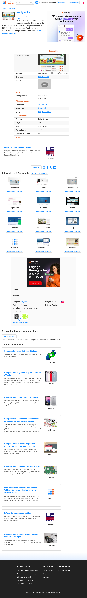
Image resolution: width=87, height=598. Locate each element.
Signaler (36, 167)
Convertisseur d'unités (25, 580)
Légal (45, 574)
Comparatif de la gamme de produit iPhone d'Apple (22, 374)
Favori (19, 17)
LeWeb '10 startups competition (17, 147)
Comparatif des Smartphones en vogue (21, 397)
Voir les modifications (20, 323)
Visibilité (16, 305)
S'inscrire (61, 3)
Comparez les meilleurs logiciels (28, 574)
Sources (16, 295)
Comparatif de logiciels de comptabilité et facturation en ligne (22, 535)
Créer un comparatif (36, 3)
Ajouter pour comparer (39, 173)
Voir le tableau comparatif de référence (18, 31)
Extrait (15, 289)
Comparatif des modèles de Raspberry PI (22, 466)
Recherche (32, 3)
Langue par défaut (52, 302)
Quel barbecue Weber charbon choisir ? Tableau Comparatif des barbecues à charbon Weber (21, 490)
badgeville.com (43, 77)
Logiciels (11, 8)
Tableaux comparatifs (24, 577)
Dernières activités (63, 570)
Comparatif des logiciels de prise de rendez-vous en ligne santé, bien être (20, 445)
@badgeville (42, 108)
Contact (46, 577)
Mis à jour (16, 308)
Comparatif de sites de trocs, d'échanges (21, 351)
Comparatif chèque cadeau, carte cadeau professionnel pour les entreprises (21, 420)
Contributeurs (18, 311)
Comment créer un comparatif (27, 570)
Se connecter (73, 3)
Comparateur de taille (47, 3)
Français (83, 3)
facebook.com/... (44, 104)
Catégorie (16, 302)
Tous (4, 8)
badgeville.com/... (44, 112)
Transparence (48, 570)
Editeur (48, 305)
